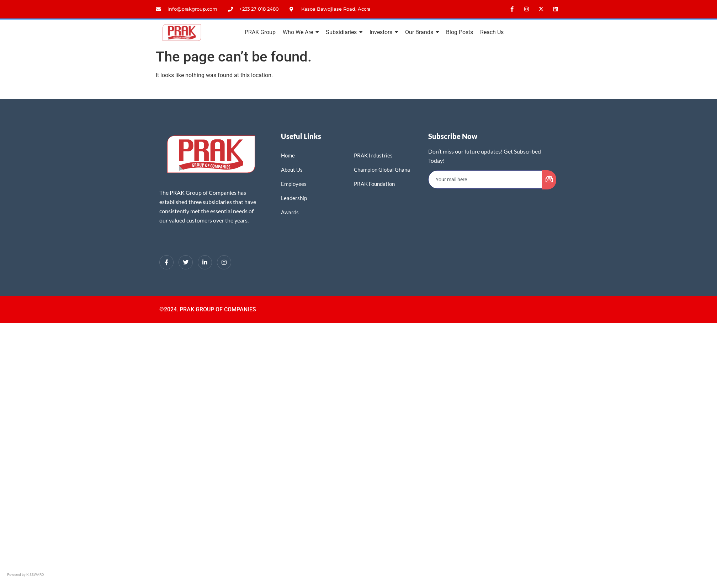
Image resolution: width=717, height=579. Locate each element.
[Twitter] (186, 262)
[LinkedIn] (205, 262)
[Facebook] (166, 262)
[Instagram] (224, 262)
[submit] (549, 179)
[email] (485, 179)
